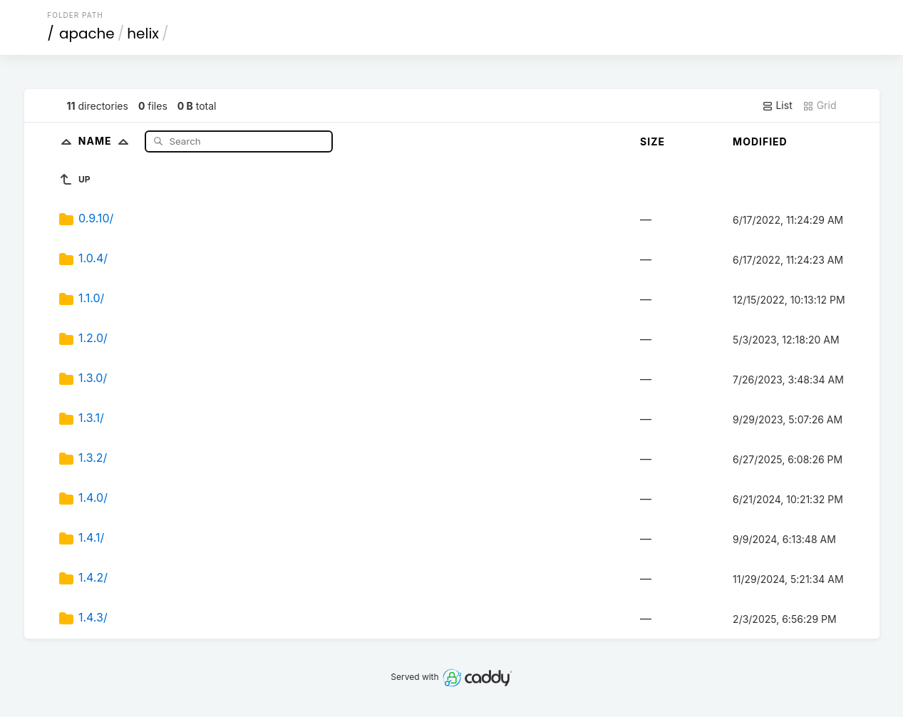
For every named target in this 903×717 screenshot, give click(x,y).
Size (652, 141)
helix (143, 33)
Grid (820, 105)
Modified (760, 141)
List (777, 105)
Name (106, 141)
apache (87, 33)
